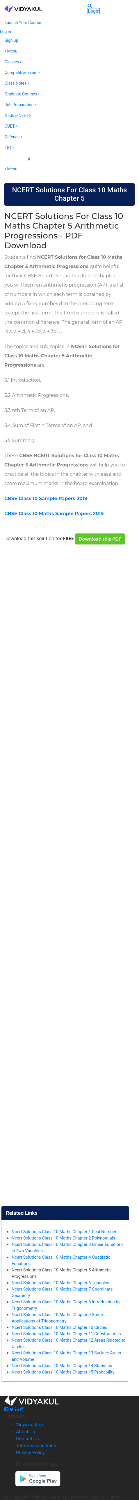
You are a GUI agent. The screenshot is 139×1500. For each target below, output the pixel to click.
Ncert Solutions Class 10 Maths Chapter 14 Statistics (62, 1365)
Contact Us (27, 1438)
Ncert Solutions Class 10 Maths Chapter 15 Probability (63, 1372)
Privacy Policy (30, 1452)
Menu (11, 51)
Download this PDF (100, 539)
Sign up (11, 40)
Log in (5, 31)
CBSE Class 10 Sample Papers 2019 (45, 498)
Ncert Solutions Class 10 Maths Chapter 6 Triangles (60, 1282)
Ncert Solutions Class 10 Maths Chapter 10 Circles (59, 1327)
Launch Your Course (23, 22)
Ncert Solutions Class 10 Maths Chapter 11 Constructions (66, 1333)
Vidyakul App (29, 1424)
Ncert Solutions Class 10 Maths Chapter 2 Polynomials (63, 1238)
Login (93, 11)
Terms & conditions (36, 1445)
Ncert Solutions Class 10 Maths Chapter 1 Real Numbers (65, 1231)
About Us (25, 1431)
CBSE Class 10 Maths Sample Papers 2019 (54, 513)
